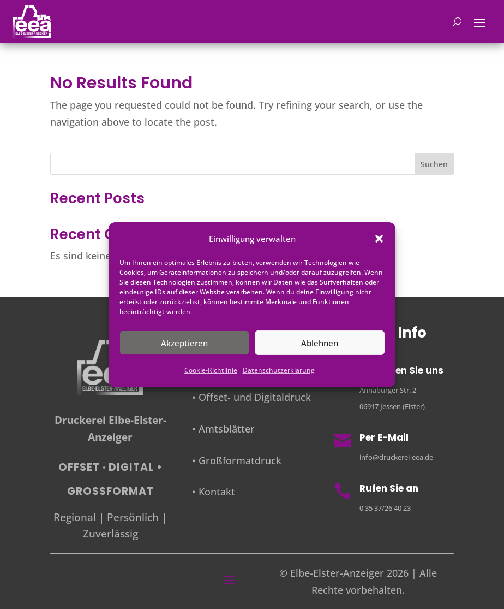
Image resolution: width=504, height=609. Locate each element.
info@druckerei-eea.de (396, 457)
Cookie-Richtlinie (210, 370)
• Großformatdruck (236, 460)
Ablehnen (319, 343)
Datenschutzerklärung (279, 370)
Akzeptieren (184, 343)
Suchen (434, 164)
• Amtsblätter (223, 428)
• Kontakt (213, 491)
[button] (379, 238)
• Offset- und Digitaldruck (251, 397)
